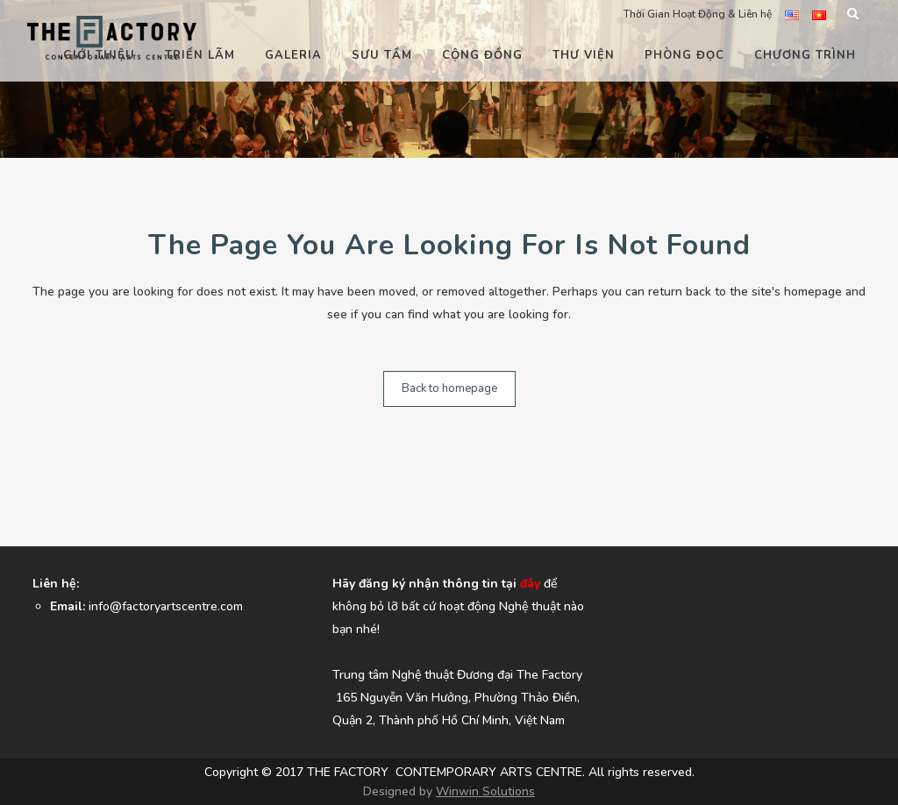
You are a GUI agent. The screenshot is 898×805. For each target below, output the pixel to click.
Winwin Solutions (485, 791)
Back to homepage (449, 388)
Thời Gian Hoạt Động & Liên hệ (698, 14)
